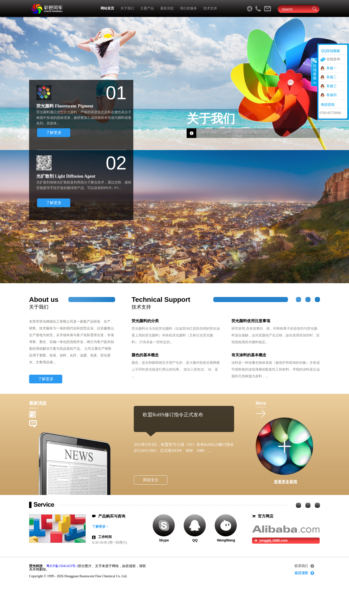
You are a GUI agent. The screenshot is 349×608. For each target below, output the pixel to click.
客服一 (331, 68)
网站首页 (107, 8)
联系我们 (301, 566)
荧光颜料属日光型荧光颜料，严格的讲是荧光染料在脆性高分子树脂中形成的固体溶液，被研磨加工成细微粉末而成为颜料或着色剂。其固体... (83, 117)
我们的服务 (188, 8)
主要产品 (147, 8)
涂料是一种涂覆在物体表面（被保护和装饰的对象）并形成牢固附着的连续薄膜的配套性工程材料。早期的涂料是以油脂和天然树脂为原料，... (275, 369)
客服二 (331, 77)
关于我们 (127, 8)
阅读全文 (151, 480)
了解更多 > (100, 526)
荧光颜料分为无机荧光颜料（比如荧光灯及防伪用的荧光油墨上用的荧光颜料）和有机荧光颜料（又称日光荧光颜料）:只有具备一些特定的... (176, 335)
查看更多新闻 (285, 482)
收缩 (314, 72)
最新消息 (167, 8)
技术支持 (210, 8)
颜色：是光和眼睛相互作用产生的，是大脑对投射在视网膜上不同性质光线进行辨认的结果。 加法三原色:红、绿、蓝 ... (176, 369)
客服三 (331, 86)
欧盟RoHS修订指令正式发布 (173, 414)
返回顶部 (301, 573)
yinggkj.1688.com (273, 540)
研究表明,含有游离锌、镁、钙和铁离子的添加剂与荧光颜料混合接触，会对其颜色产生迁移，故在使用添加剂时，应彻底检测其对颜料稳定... (275, 335)
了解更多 (54, 132)
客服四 (331, 95)
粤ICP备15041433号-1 (62, 566)
